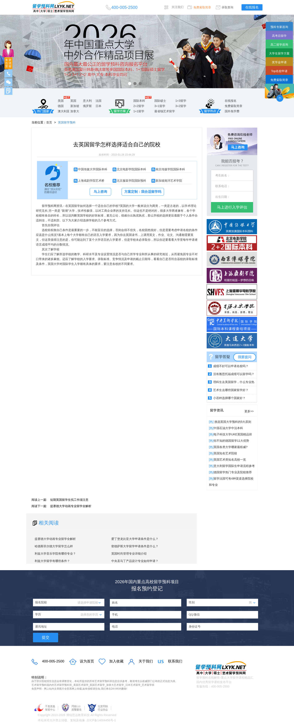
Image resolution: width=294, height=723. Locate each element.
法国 (98, 100)
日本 (98, 106)
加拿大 (74, 111)
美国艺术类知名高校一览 (230, 459)
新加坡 (74, 106)
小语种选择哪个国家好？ (229, 398)
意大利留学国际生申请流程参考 (234, 466)
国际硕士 (160, 100)
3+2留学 (180, 106)
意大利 (87, 100)
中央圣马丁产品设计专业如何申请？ (134, 561)
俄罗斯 (87, 106)
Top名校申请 (279, 71)
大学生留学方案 (279, 53)
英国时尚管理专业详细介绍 (129, 553)
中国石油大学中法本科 (228, 428)
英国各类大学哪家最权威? (231, 447)
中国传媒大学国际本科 (92, 169)
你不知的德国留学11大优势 (231, 440)
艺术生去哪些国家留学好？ (230, 390)
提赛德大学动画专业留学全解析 (70, 506)
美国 (61, 100)
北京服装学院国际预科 (131, 180)
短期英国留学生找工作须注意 (69, 499)
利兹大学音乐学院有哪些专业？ (55, 553)
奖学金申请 (279, 62)
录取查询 (227, 7)
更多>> (249, 411)
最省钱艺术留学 (164, 111)
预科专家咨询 (279, 27)
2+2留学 (138, 106)
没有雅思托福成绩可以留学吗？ (233, 374)
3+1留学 (159, 106)
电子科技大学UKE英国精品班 (233, 434)
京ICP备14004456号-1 (101, 720)
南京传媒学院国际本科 (170, 169)
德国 (61, 106)
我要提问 (244, 357)
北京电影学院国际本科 (131, 169)
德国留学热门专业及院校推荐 (233, 472)
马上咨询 (100, 191)
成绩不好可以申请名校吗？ (230, 366)
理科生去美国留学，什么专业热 (233, 382)
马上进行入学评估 (232, 207)
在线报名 (252, 7)
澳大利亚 (64, 111)
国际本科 (139, 100)
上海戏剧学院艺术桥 (91, 180)
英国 (73, 100)
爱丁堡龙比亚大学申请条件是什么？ (134, 539)
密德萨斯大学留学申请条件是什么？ (134, 546)
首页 (49, 122)
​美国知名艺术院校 (225, 453)
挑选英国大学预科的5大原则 (232, 421)
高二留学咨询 (279, 44)
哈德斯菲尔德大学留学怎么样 (54, 546)
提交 (45, 637)
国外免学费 (232, 111)
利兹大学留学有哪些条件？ (52, 561)
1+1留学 (138, 111)
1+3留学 (180, 100)
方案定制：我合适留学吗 (142, 191)
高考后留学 (279, 35)
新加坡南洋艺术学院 (169, 180)
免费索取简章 (202, 7)
